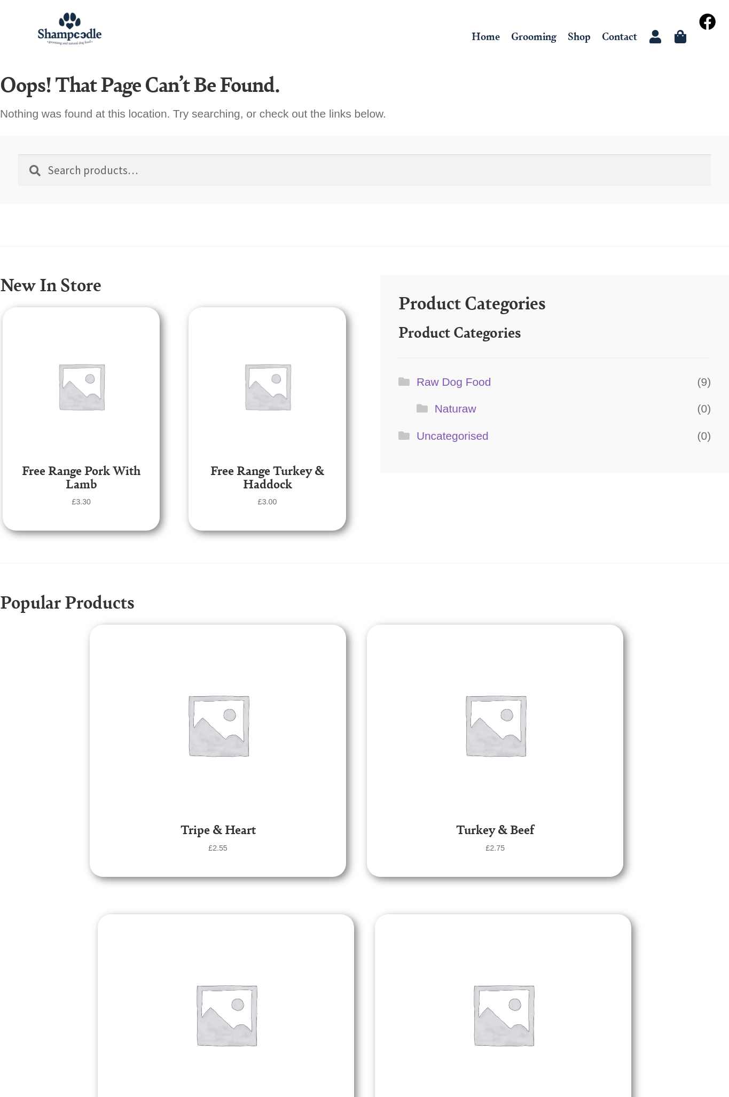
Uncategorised (453, 436)
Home (486, 36)
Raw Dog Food (454, 382)
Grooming (533, 36)
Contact (619, 36)
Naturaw (455, 408)
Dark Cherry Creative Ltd (395, 1069)
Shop (579, 36)
